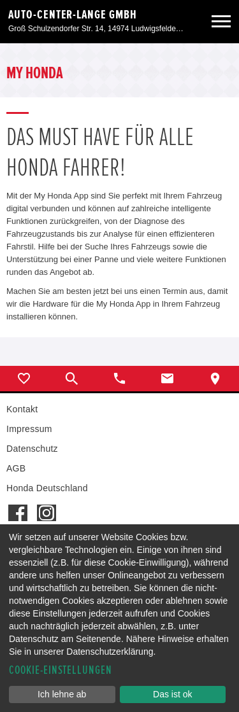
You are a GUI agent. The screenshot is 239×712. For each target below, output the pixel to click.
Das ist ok (172, 694)
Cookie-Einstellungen (60, 670)
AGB (15, 468)
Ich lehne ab (62, 694)
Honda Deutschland (47, 488)
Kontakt (22, 409)
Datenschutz (32, 448)
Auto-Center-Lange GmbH (72, 14)
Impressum (29, 429)
